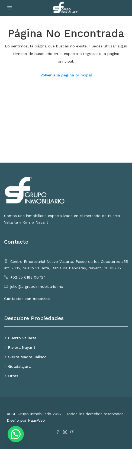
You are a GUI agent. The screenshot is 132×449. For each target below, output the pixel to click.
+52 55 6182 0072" (27, 277)
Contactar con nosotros (27, 298)
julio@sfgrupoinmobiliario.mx (36, 286)
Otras (13, 376)
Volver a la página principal (66, 75)
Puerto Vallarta (22, 338)
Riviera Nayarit (21, 347)
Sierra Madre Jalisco (27, 357)
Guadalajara (19, 366)
